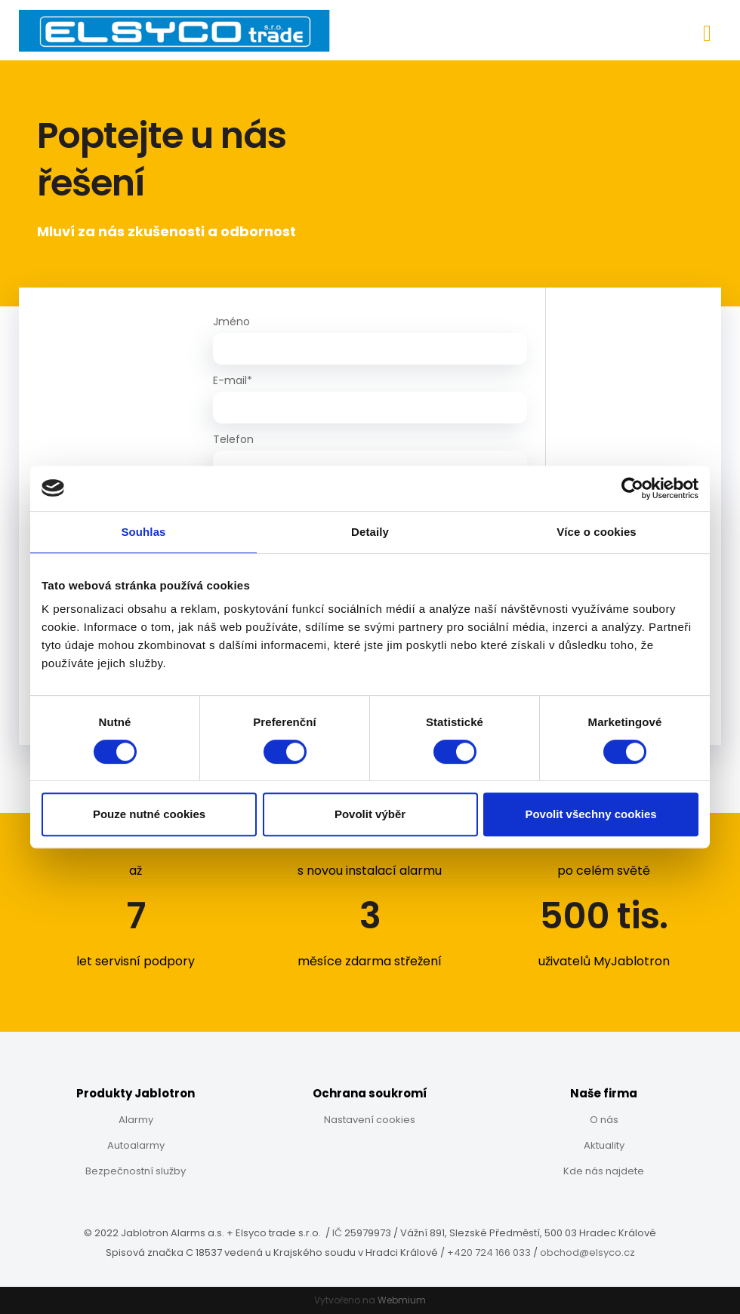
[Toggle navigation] (707, 30)
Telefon (233, 439)
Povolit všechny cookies (590, 814)
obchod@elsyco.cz (587, 1252)
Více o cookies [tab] (597, 531)
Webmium (402, 1300)
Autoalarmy (136, 1145)
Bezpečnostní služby (135, 1171)
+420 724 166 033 (490, 1252)
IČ (337, 1233)
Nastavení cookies (369, 1119)
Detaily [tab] (370, 531)
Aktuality (604, 1145)
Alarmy (136, 1119)
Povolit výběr (370, 814)
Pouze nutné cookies (149, 814)
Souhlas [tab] (143, 531)
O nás (604, 1119)
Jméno (231, 321)
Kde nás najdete (603, 1171)
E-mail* (232, 380)
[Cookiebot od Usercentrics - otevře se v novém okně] (632, 488)
